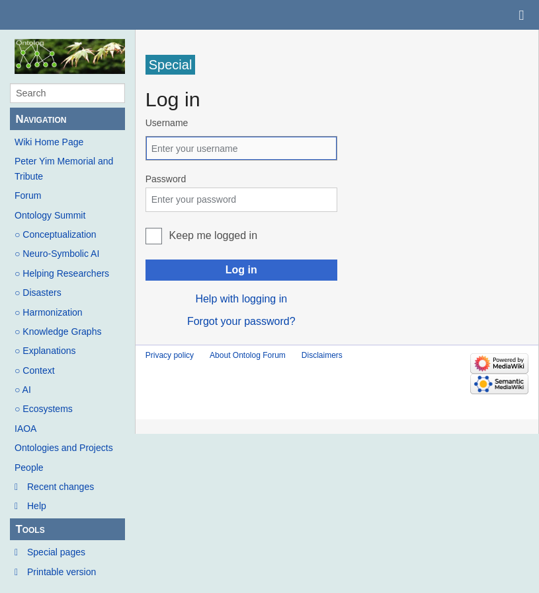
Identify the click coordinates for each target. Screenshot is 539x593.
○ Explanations (45, 350)
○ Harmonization (49, 312)
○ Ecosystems (44, 408)
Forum (28, 195)
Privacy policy (169, 355)
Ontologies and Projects (64, 447)
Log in (241, 269)
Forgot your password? (241, 321)
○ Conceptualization (56, 234)
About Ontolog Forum (248, 355)
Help (36, 506)
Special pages (56, 552)
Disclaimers (322, 355)
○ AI (23, 389)
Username (166, 123)
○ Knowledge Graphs (58, 331)
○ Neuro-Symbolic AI (57, 253)
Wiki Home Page (49, 142)
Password (165, 179)
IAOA (25, 428)
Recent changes (60, 486)
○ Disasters (38, 292)
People (29, 467)
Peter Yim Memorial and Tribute (64, 168)
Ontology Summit (50, 215)
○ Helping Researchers (62, 273)
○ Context (35, 370)
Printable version (61, 572)
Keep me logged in (213, 235)
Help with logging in (241, 298)
